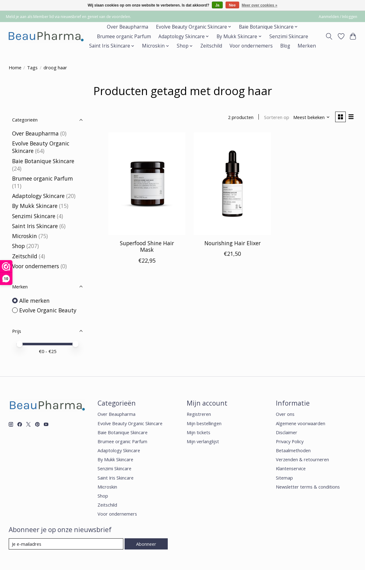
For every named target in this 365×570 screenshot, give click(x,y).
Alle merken (34, 300)
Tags (32, 67)
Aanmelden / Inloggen (338, 16)
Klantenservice (291, 468)
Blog (285, 46)
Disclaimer (286, 432)
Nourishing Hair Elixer (232, 243)
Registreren (199, 414)
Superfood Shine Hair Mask (147, 246)
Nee (232, 5)
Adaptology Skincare (38, 196)
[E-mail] (66, 543)
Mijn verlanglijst (203, 441)
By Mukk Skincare (34, 205)
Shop (18, 246)
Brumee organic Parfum (124, 36)
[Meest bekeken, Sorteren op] (311, 117)
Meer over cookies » (259, 5)
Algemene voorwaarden (300, 423)
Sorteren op (276, 117)
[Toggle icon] (328, 36)
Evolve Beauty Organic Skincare (130, 423)
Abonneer (146, 544)
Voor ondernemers (251, 46)
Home (15, 67)
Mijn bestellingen (204, 423)
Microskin (24, 236)
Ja (217, 5)
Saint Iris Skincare (35, 226)
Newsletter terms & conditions (308, 487)
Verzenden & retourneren (302, 459)
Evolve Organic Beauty (47, 310)
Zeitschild (211, 46)
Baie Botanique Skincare (43, 161)
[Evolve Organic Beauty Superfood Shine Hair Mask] (146, 183)
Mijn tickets (198, 432)
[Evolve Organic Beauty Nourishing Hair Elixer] (232, 183)
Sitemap (284, 478)
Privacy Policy (289, 441)
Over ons (285, 414)
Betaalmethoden (293, 450)
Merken (307, 46)
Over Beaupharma (127, 27)
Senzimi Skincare (288, 36)
